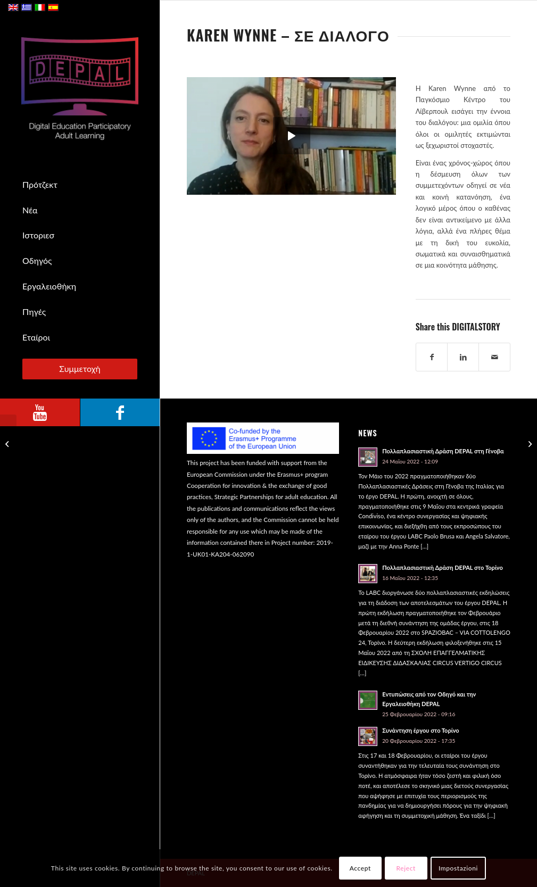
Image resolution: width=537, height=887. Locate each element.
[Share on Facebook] (432, 357)
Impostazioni (458, 868)
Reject (406, 868)
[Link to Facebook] (120, 412)
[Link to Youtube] (40, 412)
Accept (360, 868)
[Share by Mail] (494, 357)
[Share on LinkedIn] (463, 357)
